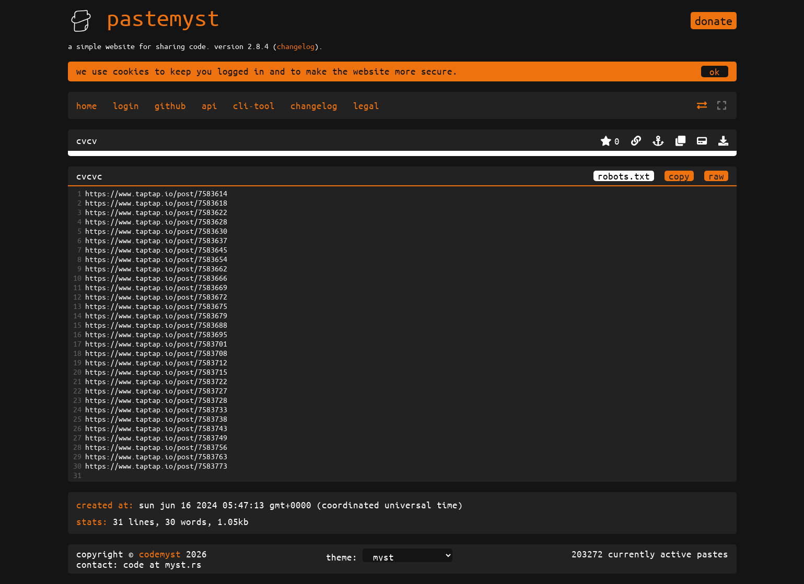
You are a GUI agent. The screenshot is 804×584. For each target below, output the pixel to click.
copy (679, 176)
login (126, 105)
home (86, 105)
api (209, 105)
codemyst (160, 554)
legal (366, 105)
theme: (341, 557)
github (170, 105)
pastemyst (163, 17)
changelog (295, 46)
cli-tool (254, 105)
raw (716, 176)
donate (713, 20)
